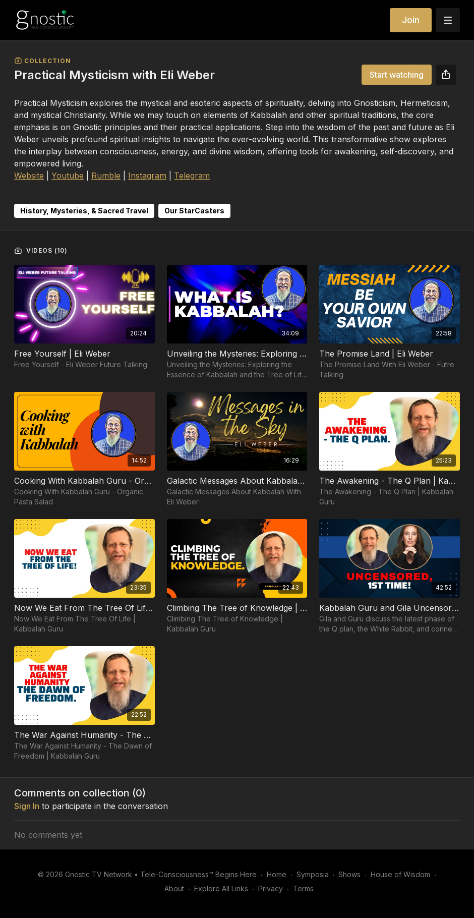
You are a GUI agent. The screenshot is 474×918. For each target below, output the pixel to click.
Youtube (67, 175)
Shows (349, 874)
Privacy (270, 888)
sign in (26, 806)
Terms (303, 888)
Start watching (397, 75)
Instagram (147, 175)
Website (29, 175)
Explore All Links (221, 888)
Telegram (192, 175)
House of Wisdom (400, 874)
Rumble (106, 175)
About (174, 888)
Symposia (313, 874)
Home (276, 874)
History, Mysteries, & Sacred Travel (84, 210)
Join (411, 20)
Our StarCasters (194, 210)
